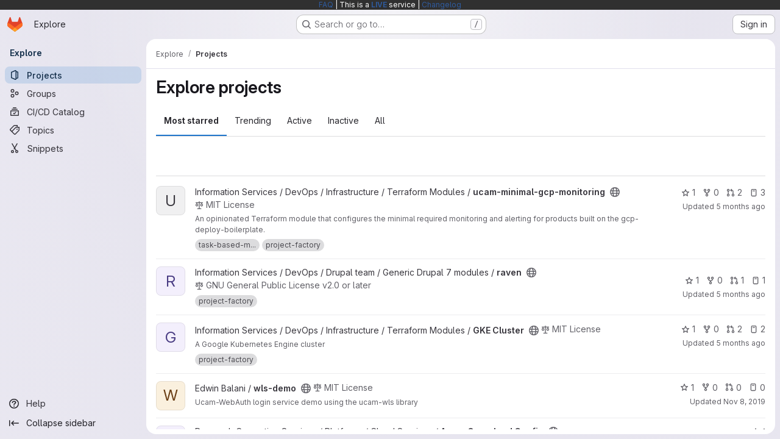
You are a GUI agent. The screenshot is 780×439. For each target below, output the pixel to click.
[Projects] (73, 75)
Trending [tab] (253, 120)
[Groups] (73, 93)
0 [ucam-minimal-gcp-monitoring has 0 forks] (711, 192)
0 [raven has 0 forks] (714, 280)
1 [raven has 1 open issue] (758, 280)
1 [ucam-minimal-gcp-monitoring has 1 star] (688, 192)
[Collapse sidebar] (73, 423)
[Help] (73, 403)
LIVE (379, 4)
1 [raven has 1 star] (692, 280)
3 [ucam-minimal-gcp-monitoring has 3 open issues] (757, 192)
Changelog (441, 4)
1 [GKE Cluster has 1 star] (688, 329)
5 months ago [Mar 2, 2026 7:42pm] (740, 206)
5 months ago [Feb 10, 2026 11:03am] (740, 294)
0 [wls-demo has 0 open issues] (757, 387)
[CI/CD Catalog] (73, 111)
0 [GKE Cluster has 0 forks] (711, 329)
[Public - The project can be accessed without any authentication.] (615, 192)
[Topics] (73, 129)
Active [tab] (299, 120)
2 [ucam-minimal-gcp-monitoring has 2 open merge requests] (734, 192)
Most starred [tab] (191, 120)
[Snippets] (73, 148)
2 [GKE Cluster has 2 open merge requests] (734, 329)
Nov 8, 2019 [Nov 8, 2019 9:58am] (744, 401)
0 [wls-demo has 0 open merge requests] (733, 387)
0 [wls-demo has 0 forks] (709, 387)
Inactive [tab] (343, 120)
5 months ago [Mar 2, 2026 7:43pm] (740, 343)
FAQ (326, 4)
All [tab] (380, 120)
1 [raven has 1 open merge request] (737, 280)
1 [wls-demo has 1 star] (687, 387)
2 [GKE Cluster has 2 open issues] (757, 329)
